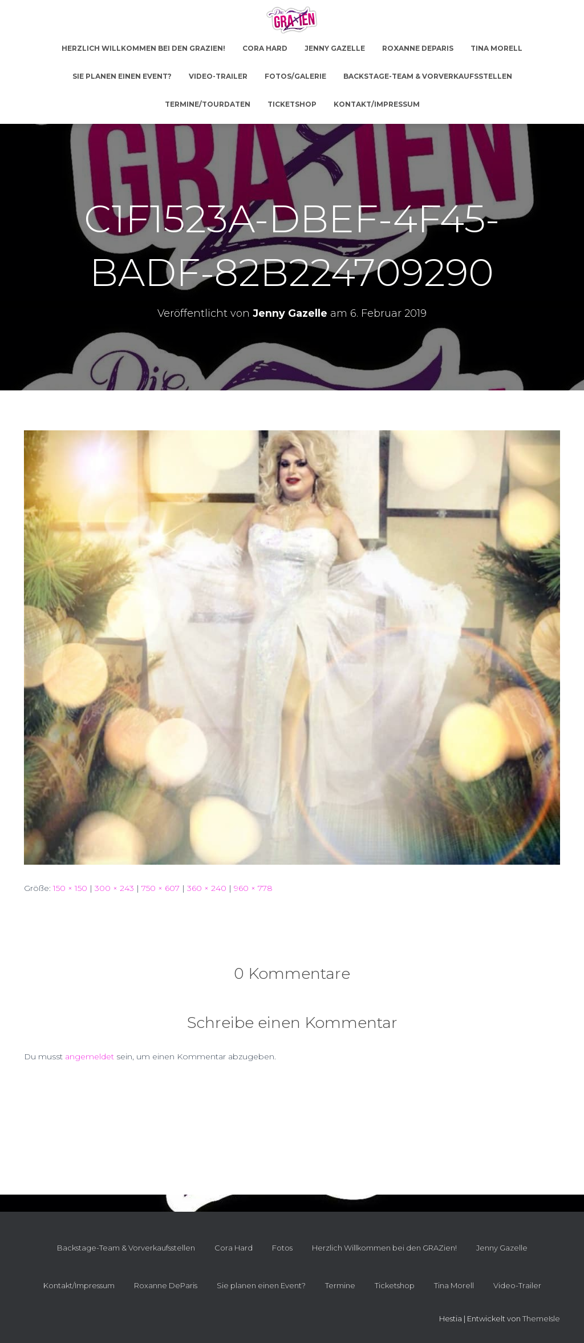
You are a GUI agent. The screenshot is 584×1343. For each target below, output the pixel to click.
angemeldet (89, 1056)
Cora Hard (264, 48)
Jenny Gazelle (335, 48)
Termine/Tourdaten (207, 104)
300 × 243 (114, 888)
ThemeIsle (541, 1318)
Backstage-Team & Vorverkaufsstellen (427, 76)
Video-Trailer (218, 76)
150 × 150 (70, 888)
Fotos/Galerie (295, 76)
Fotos (282, 1247)
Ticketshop (292, 104)
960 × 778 (253, 888)
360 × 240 (206, 888)
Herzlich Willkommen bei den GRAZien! (143, 48)
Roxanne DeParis (417, 48)
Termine (340, 1285)
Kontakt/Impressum (377, 104)
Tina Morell (496, 48)
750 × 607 (160, 888)
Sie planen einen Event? (122, 76)
